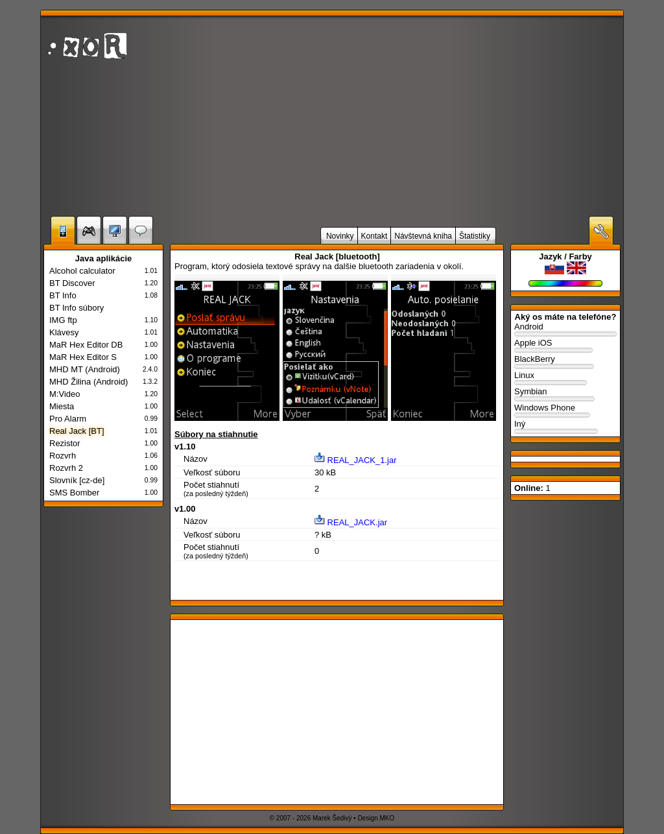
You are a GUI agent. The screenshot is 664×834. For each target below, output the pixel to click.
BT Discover (72, 283)
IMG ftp (63, 320)
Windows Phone (565, 411)
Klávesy (64, 332)
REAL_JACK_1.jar (355, 460)
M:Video (64, 394)
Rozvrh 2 (66, 468)
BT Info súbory (76, 308)
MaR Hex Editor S (83, 357)
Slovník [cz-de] (76, 480)
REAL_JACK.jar (350, 522)
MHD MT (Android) (84, 369)
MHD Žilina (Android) (88, 382)
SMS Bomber (74, 492)
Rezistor (64, 443)
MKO (387, 818)
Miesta (61, 406)
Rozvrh (62, 455)
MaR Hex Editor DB (86, 345)
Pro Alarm (67, 418)
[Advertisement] (465, 116)
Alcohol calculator (82, 271)
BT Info (63, 295)
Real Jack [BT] (76, 431)
